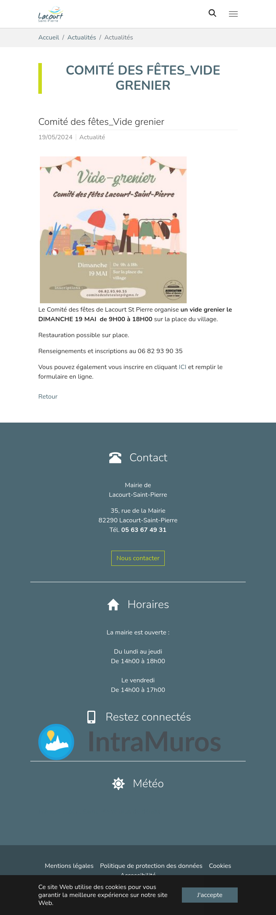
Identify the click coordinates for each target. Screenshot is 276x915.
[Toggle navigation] (233, 14)
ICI (182, 367)
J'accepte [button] (210, 895)
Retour (47, 396)
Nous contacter (138, 558)
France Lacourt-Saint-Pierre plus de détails (99, 811)
